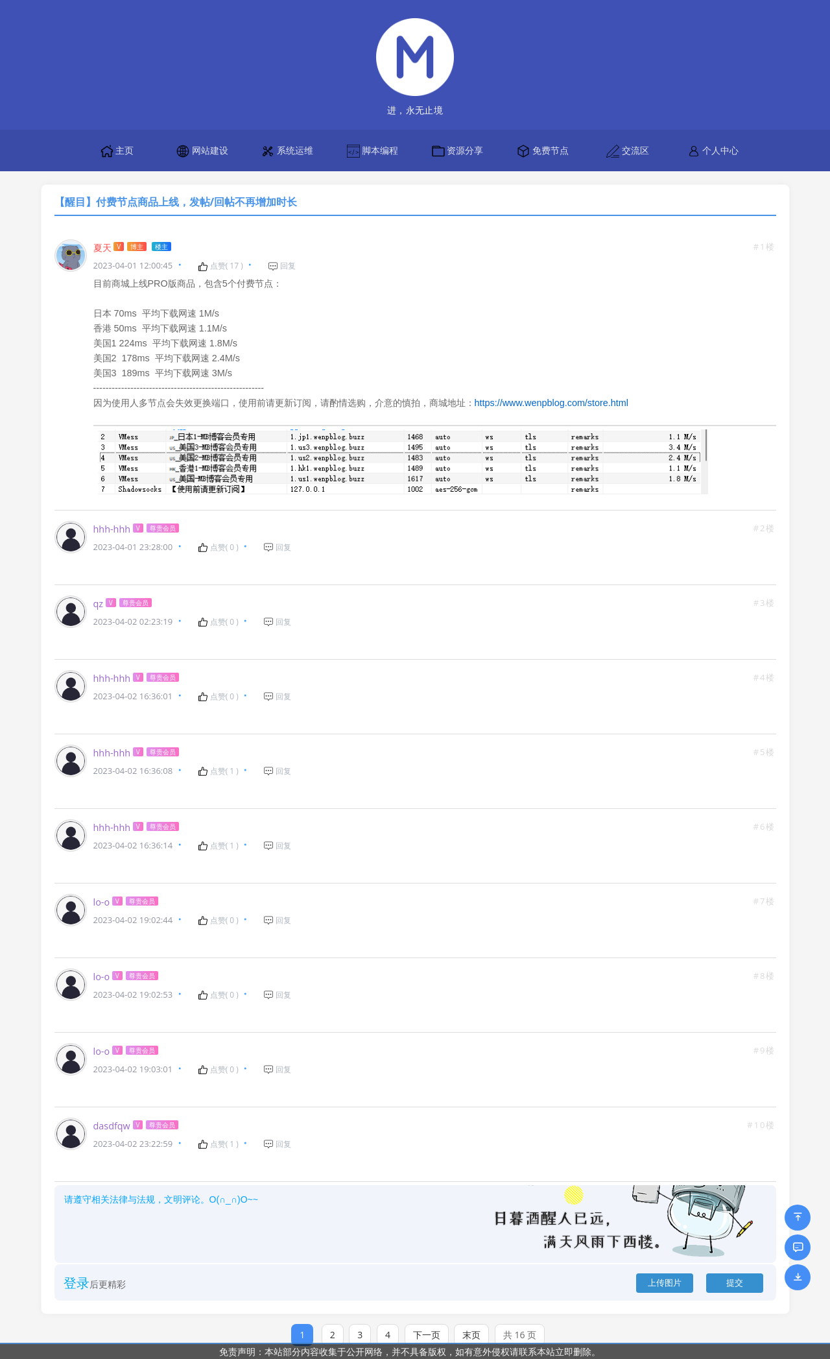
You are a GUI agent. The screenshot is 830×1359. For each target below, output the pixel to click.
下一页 (426, 1322)
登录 (76, 1270)
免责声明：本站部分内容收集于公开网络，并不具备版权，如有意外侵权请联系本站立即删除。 (409, 1351)
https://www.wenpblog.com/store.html (552, 397)
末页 (471, 1322)
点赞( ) (220, 266)
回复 (282, 266)
